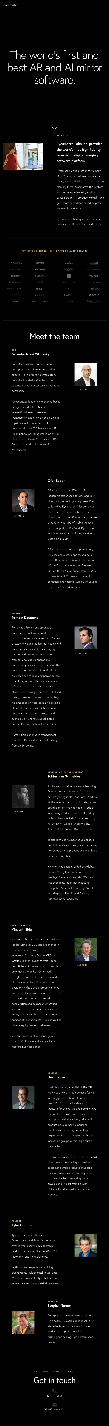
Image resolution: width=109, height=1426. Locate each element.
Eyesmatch (10, 5)
